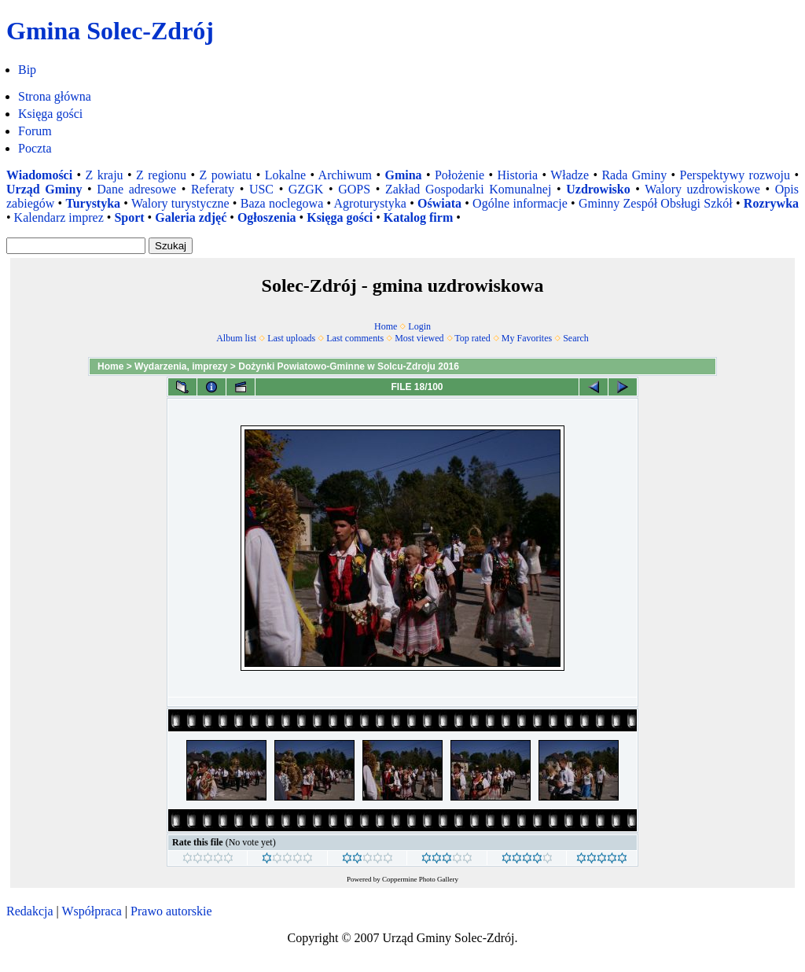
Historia (517, 175)
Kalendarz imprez (59, 217)
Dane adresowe (136, 189)
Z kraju (104, 175)
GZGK (306, 189)
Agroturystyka (369, 203)
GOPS (354, 189)
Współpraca (91, 911)
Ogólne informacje (520, 203)
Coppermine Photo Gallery (420, 879)
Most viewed (419, 338)
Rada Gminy (634, 175)
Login (419, 326)
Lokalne (285, 175)
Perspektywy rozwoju (735, 175)
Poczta (35, 148)
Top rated (472, 338)
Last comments (355, 338)
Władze (569, 175)
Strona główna (54, 96)
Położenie (459, 175)
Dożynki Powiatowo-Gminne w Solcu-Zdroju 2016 (348, 366)
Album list (236, 338)
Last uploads (291, 338)
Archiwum (345, 175)
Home (385, 326)
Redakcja (29, 911)
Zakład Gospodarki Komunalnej (468, 189)
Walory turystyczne (180, 203)
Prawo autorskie (171, 911)
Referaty (212, 189)
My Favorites (527, 338)
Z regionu (161, 175)
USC (261, 189)
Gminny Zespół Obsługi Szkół (656, 203)
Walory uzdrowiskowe (702, 189)
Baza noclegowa (282, 203)
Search (576, 338)
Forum (35, 131)
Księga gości (50, 113)
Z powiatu (226, 175)
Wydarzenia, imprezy (181, 366)
